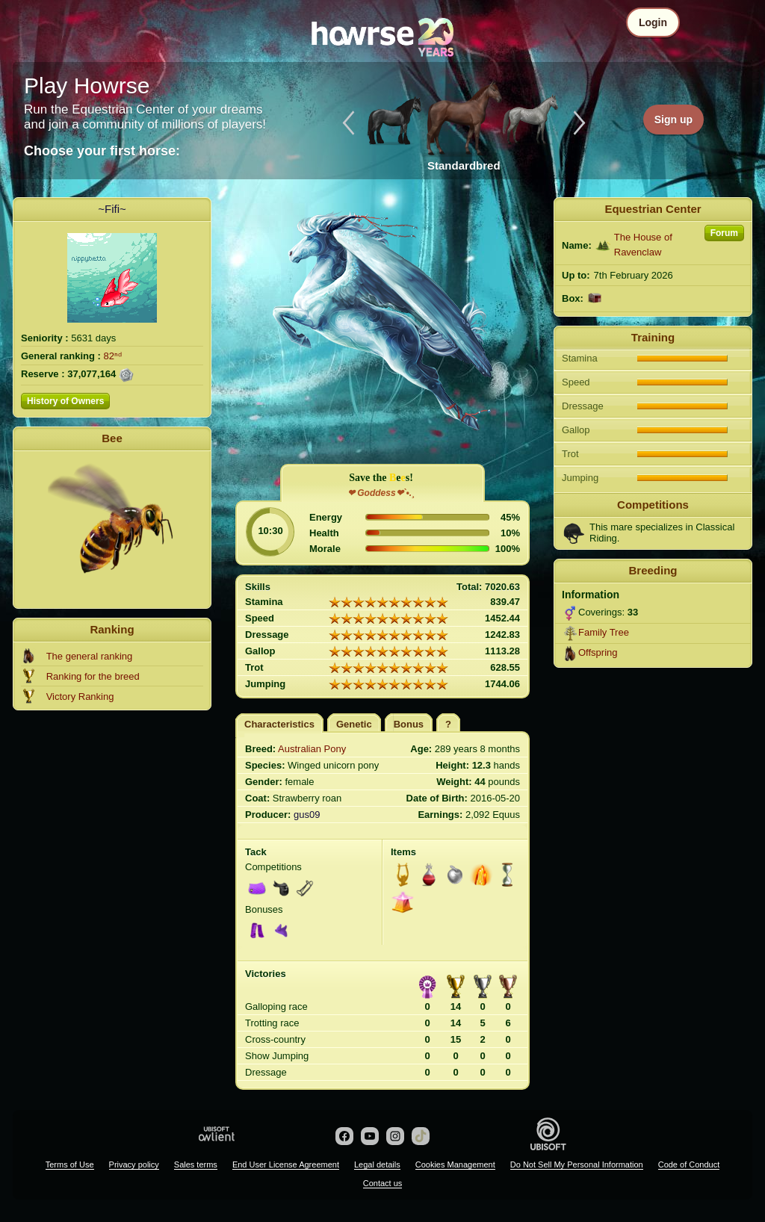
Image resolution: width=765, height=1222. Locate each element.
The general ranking (89, 656)
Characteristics (279, 724)
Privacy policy (134, 1164)
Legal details (377, 1164)
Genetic (354, 724)
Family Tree (603, 632)
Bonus (409, 724)
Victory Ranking (80, 696)
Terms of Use (70, 1164)
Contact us (383, 1183)
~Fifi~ (112, 208)
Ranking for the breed (93, 676)
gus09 (307, 814)
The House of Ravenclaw (643, 245)
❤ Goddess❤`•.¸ (381, 493)
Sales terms (195, 1164)
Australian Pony (312, 748)
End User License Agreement (285, 1164)
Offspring (598, 652)
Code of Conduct (689, 1164)
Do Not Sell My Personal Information (576, 1164)
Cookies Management (455, 1164)
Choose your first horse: (102, 150)
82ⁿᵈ (113, 356)
